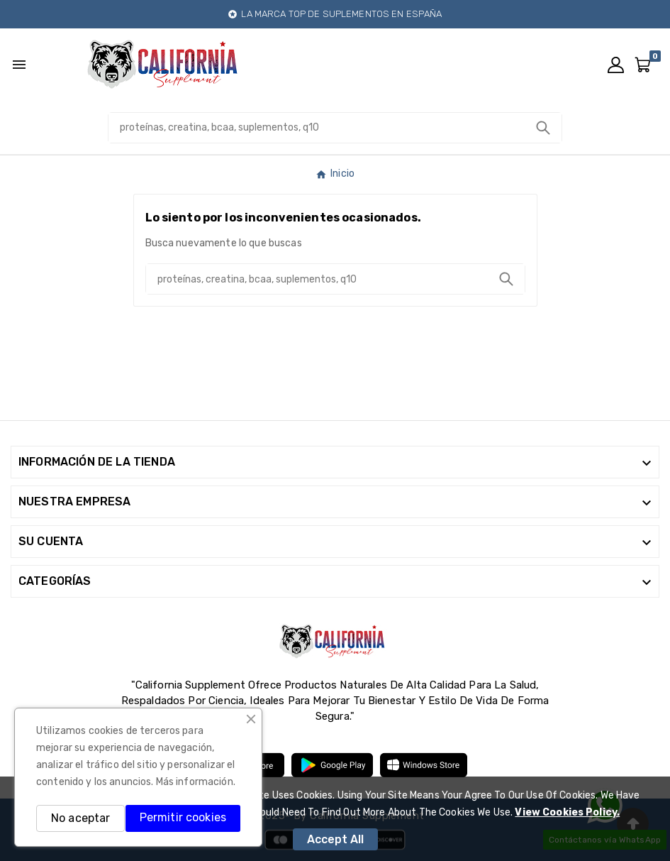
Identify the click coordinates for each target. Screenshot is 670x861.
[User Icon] (616, 65)
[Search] (543, 128)
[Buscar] (316, 128)
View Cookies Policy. (567, 812)
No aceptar (80, 818)
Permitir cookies (183, 817)
